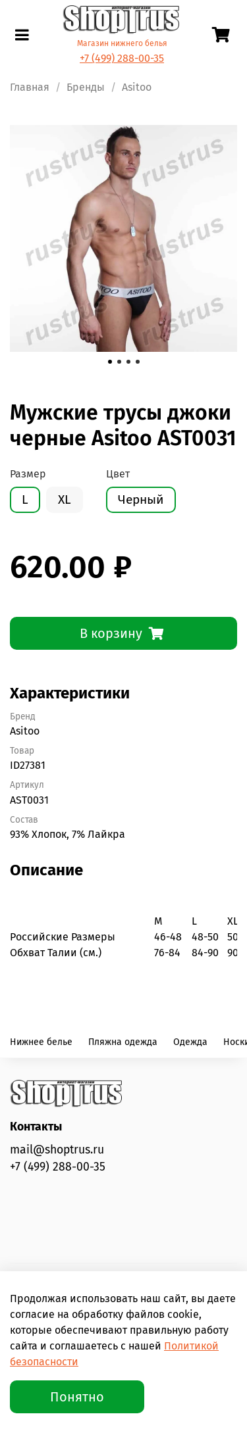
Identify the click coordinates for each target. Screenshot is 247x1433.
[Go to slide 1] (110, 362)
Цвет (118, 474)
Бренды (86, 87)
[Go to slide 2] (119, 362)
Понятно (77, 1397)
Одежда (190, 1042)
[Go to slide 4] (138, 362)
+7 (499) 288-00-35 (122, 58)
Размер (28, 474)
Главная (29, 87)
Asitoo (136, 87)
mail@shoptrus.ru (57, 1150)
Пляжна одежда (122, 1042)
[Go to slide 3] (128, 362)
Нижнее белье (41, 1042)
